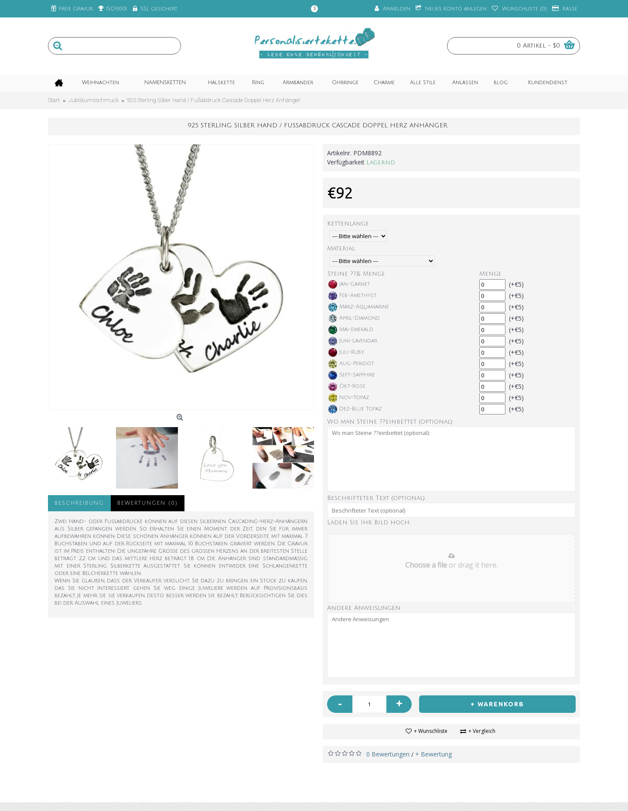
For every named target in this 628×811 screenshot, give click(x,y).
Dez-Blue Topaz (355, 409)
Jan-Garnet (349, 284)
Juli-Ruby (346, 352)
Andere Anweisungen (363, 608)
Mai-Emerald (350, 329)
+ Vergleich (481, 731)
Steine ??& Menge (356, 273)
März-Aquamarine (358, 307)
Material (341, 248)
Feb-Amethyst (352, 295)
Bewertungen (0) (147, 503)
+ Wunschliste (430, 731)
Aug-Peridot (351, 363)
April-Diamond (354, 318)
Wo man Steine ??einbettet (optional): (390, 421)
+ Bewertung (433, 754)
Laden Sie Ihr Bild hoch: (369, 522)
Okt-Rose (346, 386)
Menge (490, 273)
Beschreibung (79, 503)
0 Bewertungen (388, 754)
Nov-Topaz (348, 398)
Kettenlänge (348, 223)
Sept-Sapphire (351, 375)
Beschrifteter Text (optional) (376, 498)
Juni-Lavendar (352, 341)
